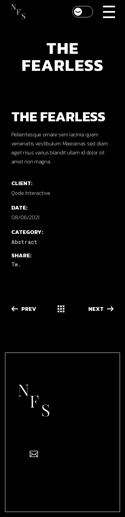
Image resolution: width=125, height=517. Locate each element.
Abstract (24, 241)
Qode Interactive (30, 193)
